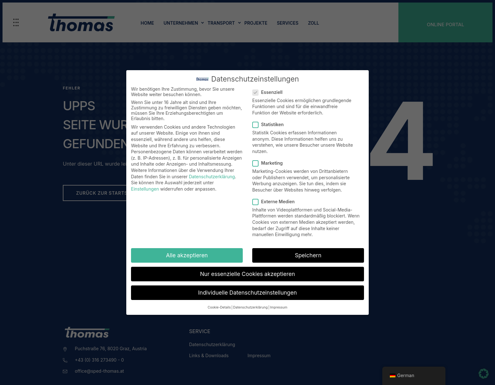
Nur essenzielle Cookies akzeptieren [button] (247, 274)
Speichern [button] (308, 255)
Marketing (269, 163)
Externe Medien (275, 201)
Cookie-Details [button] (219, 307)
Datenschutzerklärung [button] (250, 307)
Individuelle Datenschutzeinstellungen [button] (247, 292)
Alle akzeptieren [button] (187, 255)
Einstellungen (145, 189)
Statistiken (270, 124)
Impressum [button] (278, 307)
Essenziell (269, 92)
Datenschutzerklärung (212, 176)
